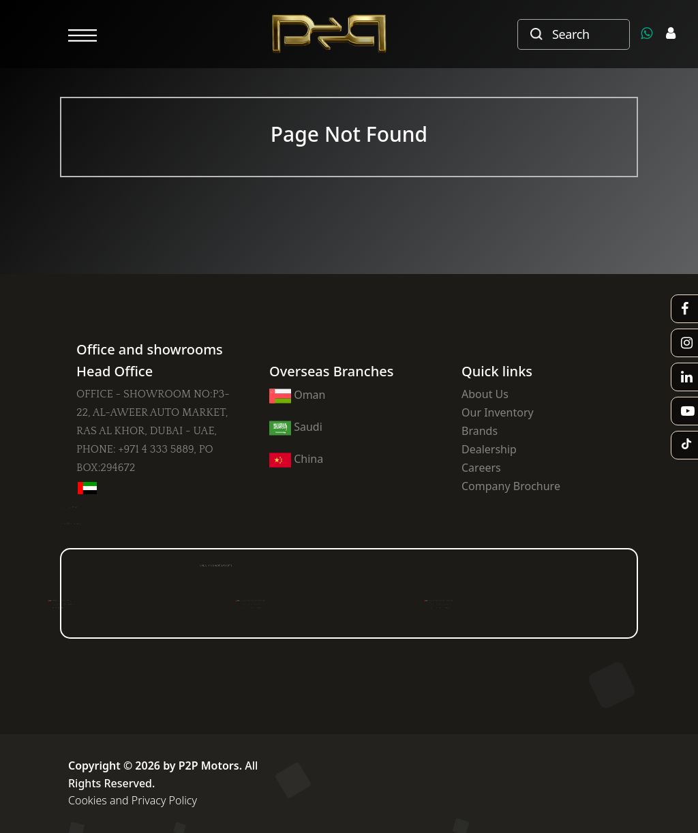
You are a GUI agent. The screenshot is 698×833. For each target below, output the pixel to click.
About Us (485, 394)
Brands (479, 430)
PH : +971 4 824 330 (80, 606)
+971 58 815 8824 (86, 507)
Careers (481, 467)
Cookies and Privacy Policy (132, 800)
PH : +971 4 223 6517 (274, 606)
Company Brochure (510, 486)
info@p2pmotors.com (86, 523)
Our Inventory (497, 412)
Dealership (489, 449)
